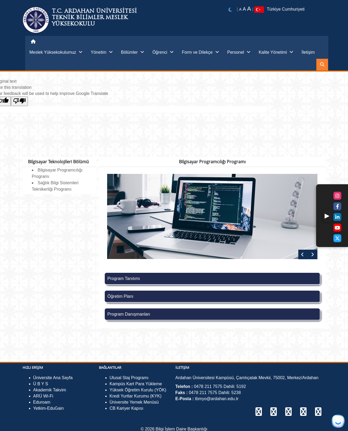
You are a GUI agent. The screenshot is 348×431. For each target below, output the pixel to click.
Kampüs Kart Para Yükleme (136, 384)
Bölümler (132, 52)
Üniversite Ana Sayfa (53, 377)
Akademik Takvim (49, 390)
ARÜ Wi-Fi (43, 396)
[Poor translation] (19, 101)
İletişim (308, 52)
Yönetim (102, 52)
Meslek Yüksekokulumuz (56, 52)
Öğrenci (163, 52)
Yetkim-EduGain (48, 408)
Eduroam (42, 402)
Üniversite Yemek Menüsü (134, 402)
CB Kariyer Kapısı (126, 408)
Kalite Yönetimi (276, 52)
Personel (238, 52)
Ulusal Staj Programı (129, 377)
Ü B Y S (40, 384)
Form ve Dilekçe (200, 52)
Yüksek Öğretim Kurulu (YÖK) (138, 390)
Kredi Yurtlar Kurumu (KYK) (135, 396)
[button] (327, 215)
